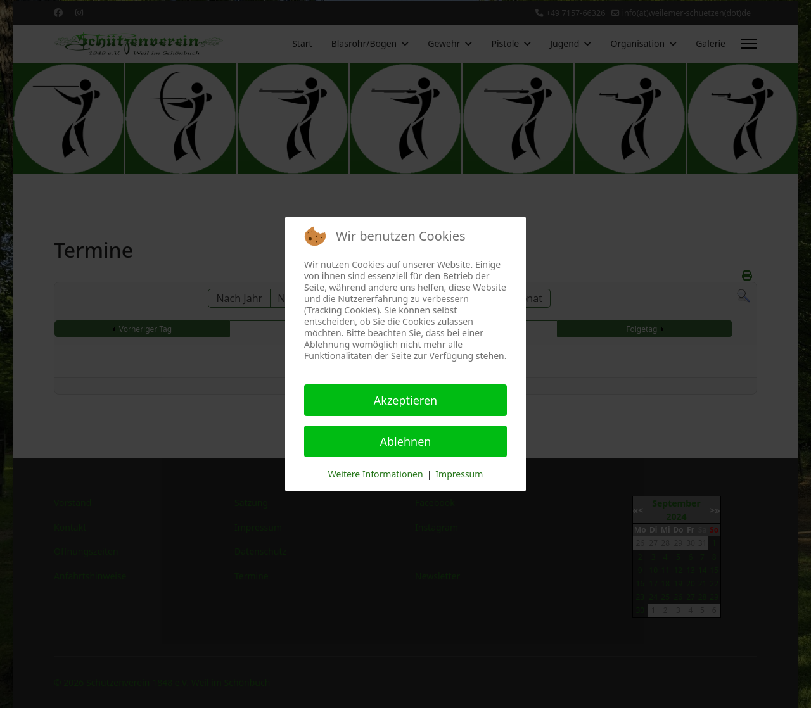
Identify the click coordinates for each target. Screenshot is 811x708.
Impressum (459, 474)
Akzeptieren (405, 400)
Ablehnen (405, 441)
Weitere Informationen (375, 474)
